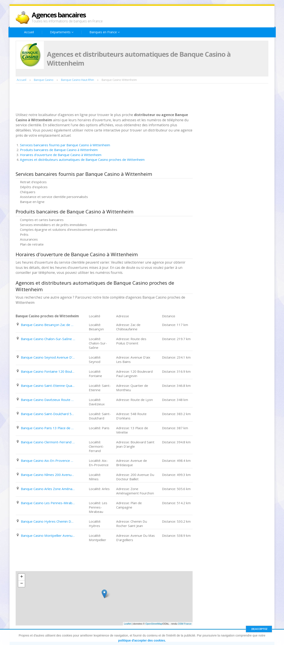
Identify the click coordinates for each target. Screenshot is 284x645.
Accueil (29, 32)
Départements (61, 32)
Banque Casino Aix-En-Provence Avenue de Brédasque (48, 460)
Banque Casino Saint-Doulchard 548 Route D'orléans (48, 414)
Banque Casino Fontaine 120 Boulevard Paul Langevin (48, 371)
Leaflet (127, 623)
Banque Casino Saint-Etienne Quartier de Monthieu (48, 385)
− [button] (21, 583)
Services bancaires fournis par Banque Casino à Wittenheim (65, 145)
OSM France (184, 623)
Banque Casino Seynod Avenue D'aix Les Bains (48, 357)
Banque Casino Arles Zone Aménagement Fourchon (48, 489)
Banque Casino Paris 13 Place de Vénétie (48, 428)
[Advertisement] (95, 98)
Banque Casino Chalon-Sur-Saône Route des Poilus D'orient (48, 339)
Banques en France (104, 32)
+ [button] (21, 577)
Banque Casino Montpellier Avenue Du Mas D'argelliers (48, 535)
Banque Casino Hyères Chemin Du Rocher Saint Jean (48, 521)
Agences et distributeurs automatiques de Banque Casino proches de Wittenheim (82, 159)
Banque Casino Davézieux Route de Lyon (48, 399)
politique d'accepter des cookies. (142, 640)
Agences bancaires (59, 14)
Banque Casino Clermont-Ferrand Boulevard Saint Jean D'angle (48, 442)
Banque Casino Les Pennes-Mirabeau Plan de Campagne (48, 503)
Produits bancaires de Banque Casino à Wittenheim (59, 150)
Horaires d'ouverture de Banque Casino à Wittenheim (60, 155)
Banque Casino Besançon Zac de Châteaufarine (48, 324)
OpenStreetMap (153, 623)
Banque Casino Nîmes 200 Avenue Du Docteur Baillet (48, 474)
